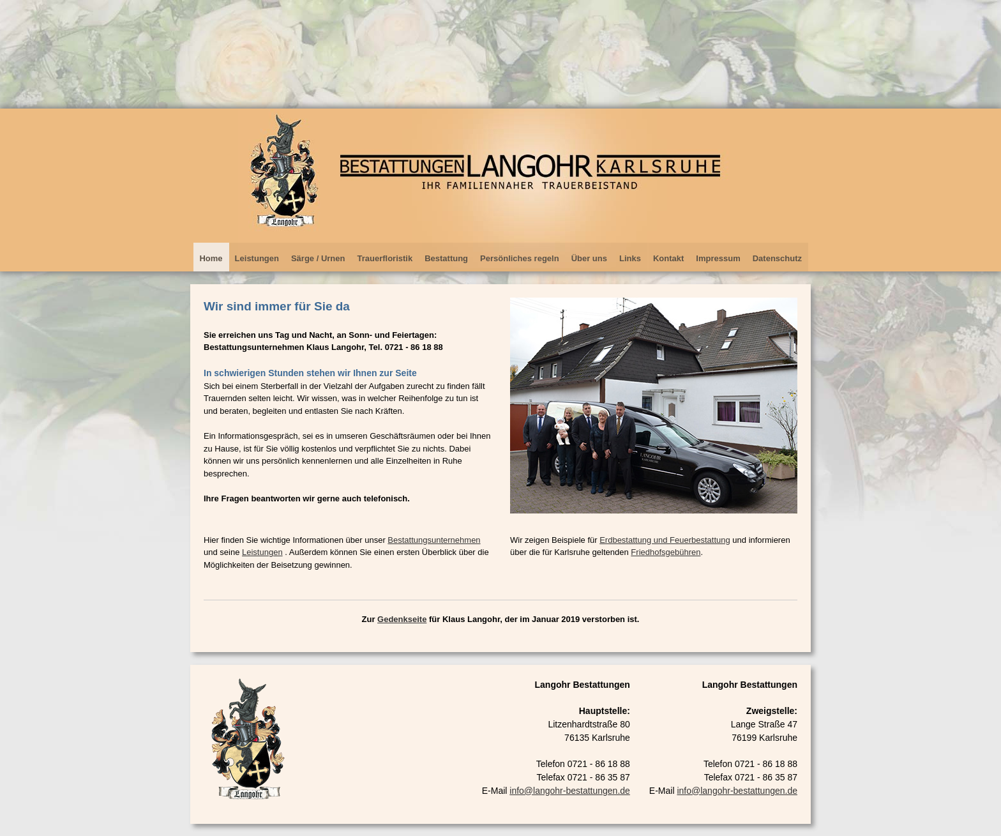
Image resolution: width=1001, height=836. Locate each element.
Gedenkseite (401, 619)
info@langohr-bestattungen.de (737, 791)
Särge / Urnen (318, 258)
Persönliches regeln (519, 258)
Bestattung (446, 258)
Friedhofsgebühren (665, 552)
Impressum (718, 258)
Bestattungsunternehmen (434, 540)
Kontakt (668, 258)
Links (630, 258)
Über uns (589, 258)
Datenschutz (777, 258)
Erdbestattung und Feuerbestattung (664, 540)
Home (210, 258)
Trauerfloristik (384, 258)
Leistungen (257, 258)
